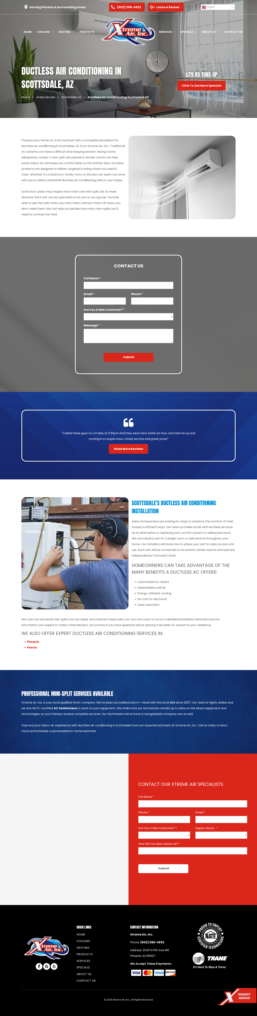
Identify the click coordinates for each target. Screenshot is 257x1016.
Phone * (137, 294)
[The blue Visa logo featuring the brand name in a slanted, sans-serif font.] (136, 973)
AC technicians (65, 708)
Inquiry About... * (206, 828)
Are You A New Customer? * (104, 310)
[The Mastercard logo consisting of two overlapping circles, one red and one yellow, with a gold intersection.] (147, 973)
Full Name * (92, 278)
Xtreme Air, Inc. (141, 934)
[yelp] (54, 967)
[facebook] (39, 967)
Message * (92, 325)
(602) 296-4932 (152, 942)
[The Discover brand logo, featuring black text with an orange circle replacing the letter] (170, 973)
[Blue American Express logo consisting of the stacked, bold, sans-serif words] (159, 973)
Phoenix (33, 642)
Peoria (32, 647)
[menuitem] (27, 31)
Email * (89, 294)
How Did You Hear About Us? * (159, 844)
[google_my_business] (46, 967)
